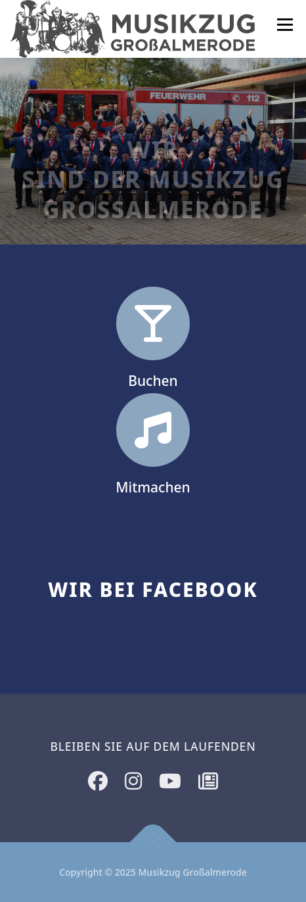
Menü (284, 24)
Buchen (153, 382)
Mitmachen (153, 489)
